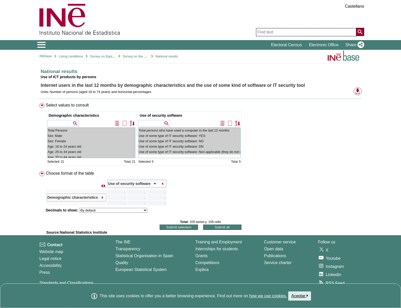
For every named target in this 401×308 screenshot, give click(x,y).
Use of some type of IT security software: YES (189, 135)
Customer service (280, 242)
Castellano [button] (354, 6)
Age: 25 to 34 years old (91, 152)
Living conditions (71, 56)
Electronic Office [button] (324, 45)
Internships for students (216, 249)
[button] (353, 45)
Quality (121, 262)
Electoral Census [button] (286, 45)
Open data (273, 249)
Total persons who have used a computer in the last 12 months (189, 130)
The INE (122, 242)
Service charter (278, 262)
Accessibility (50, 265)
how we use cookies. (268, 296)
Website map (51, 252)
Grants (201, 256)
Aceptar (299, 295)
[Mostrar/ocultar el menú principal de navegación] (41, 45)
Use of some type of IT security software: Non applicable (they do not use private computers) (189, 152)
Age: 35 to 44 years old (91, 157)
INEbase (45, 56)
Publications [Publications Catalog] (275, 256)
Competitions (207, 262)
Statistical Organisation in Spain (144, 256)
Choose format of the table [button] (70, 173)
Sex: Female (91, 141)
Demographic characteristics (74, 115)
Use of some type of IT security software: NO (189, 141)
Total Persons (91, 130)
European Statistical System (140, 269)
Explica (202, 269)
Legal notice (50, 258)
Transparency (127, 249)
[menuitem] (200, 135)
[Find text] (306, 32)
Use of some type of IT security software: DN (189, 146)
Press (44, 272)
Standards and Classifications (66, 283)
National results (166, 56)
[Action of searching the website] (360, 32)
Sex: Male (91, 135)
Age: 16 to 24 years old (91, 146)
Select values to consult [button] (67, 105)
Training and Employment (218, 242)
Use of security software (161, 115)
